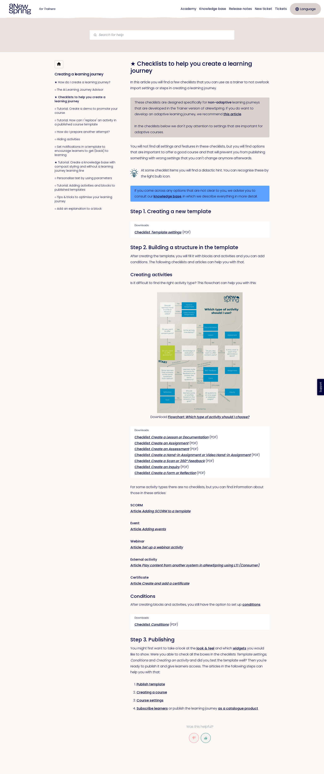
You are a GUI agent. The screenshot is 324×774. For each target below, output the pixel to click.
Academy (188, 8)
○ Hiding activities (67, 139)
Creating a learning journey (79, 74)
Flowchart (208, 417)
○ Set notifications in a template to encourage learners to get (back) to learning (81, 151)
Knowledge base (212, 8)
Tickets (281, 8)
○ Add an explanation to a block (78, 209)
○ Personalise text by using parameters (83, 178)
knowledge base (167, 196)
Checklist (158, 232)
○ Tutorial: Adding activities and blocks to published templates (85, 187)
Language (305, 9)
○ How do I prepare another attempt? (82, 132)
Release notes (240, 8)
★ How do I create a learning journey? (82, 82)
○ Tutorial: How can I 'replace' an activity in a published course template (85, 122)
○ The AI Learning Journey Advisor (79, 90)
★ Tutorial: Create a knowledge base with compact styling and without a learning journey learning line (85, 166)
